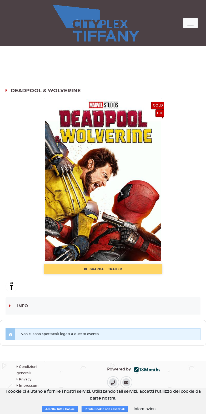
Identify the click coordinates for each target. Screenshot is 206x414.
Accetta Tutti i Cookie (60, 409)
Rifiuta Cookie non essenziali (105, 409)
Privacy (24, 379)
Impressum (27, 386)
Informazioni (145, 409)
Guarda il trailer (103, 269)
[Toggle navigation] (190, 23)
